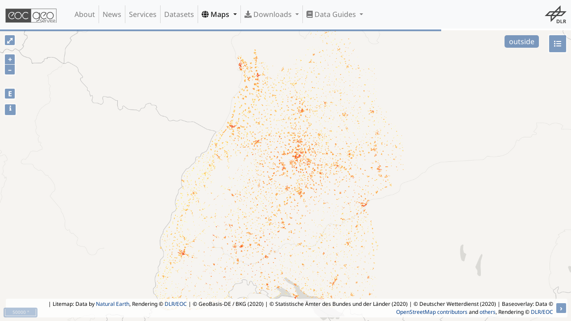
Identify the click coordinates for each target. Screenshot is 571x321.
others (488, 312)
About (84, 14)
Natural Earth (112, 304)
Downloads (269, 14)
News (112, 14)
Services (143, 14)
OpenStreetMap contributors (432, 312)
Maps (216, 14)
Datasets (179, 14)
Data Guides (332, 14)
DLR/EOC (176, 304)
